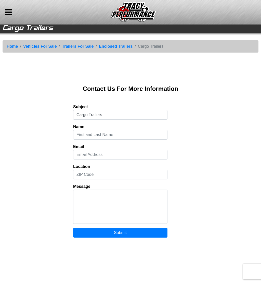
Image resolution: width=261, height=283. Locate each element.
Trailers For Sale (78, 46)
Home (12, 46)
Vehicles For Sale (40, 46)
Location (81, 166)
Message (81, 186)
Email (78, 146)
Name (78, 127)
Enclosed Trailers (116, 46)
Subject (80, 107)
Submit (120, 232)
